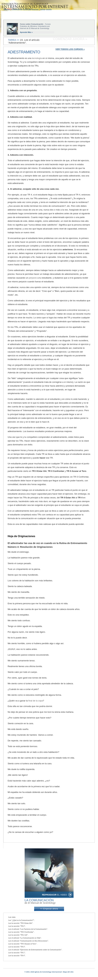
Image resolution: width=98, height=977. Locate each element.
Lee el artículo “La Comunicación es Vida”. (25, 938)
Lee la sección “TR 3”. (17, 947)
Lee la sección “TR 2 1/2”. (18, 935)
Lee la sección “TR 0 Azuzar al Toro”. (22, 944)
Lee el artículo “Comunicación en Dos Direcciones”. (28, 941)
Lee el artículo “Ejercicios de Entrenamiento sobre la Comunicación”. (35, 950)
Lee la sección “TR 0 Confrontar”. (21, 932)
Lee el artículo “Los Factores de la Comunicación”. (28, 929)
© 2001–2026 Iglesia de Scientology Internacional (43, 972)
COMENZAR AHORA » (70, 39)
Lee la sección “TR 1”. (17, 953)
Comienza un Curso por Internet (24, 9)
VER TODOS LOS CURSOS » (70, 49)
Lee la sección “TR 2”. (17, 926)
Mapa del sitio (68, 972)
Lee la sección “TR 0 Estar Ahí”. (20, 923)
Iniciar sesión (46, 9)
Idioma (7, 9)
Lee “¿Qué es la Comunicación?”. (21, 920)
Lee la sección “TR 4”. (17, 956)
